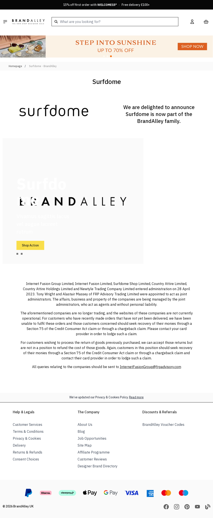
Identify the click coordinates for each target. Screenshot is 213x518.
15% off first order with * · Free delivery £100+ (106, 4)
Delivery (19, 445)
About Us (85, 424)
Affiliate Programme (94, 452)
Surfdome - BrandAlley (43, 66)
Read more (136, 397)
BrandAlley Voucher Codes (163, 424)
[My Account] (192, 22)
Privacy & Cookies (27, 438)
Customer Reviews (92, 459)
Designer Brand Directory (97, 466)
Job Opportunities (92, 438)
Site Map (85, 445)
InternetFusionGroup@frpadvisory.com (150, 367)
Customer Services (27, 424)
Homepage (15, 66)
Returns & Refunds (27, 452)
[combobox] (115, 21)
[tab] (17, 254)
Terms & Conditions (28, 431)
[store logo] (28, 21)
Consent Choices (26, 459)
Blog (81, 431)
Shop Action (30, 245)
